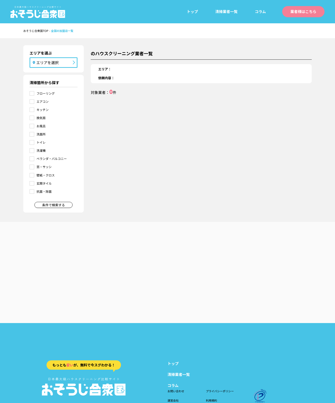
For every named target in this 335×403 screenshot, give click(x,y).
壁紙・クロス (46, 175)
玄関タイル (44, 183)
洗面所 (41, 134)
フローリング (46, 93)
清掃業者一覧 (226, 11)
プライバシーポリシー (220, 391)
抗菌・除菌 (44, 191)
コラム (260, 11)
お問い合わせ (176, 391)
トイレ (41, 142)
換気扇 (41, 118)
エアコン (43, 101)
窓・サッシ (44, 167)
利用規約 (211, 400)
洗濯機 (41, 150)
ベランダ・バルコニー (52, 158)
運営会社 (173, 400)
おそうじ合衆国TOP (35, 31)
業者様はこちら (303, 11)
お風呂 (41, 126)
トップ (192, 11)
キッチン (43, 109)
